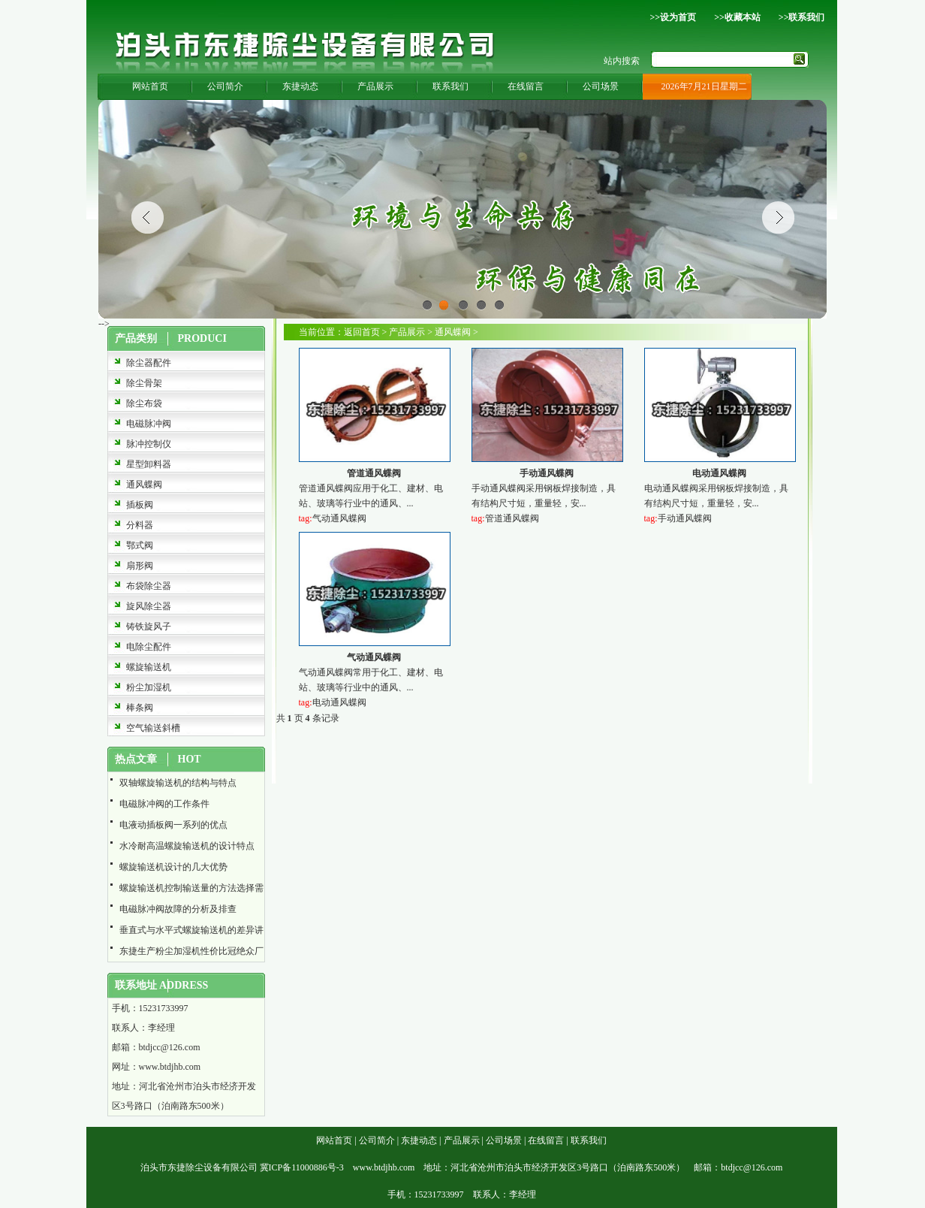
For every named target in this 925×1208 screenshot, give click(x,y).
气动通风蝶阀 (339, 518)
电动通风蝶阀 (719, 473)
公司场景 (601, 86)
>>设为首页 (672, 17)
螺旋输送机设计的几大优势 (173, 867)
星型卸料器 (148, 464)
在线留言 (526, 86)
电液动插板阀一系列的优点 (173, 825)
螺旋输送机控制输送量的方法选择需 (191, 888)
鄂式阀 (139, 545)
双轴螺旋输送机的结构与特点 (178, 783)
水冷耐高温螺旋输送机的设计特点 (187, 846)
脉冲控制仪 (148, 444)
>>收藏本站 (737, 17)
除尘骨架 (144, 383)
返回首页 (362, 332)
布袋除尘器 (148, 586)
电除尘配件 (148, 647)
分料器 (139, 525)
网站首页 (150, 86)
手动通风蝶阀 (547, 473)
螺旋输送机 (148, 667)
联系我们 (450, 86)
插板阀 (139, 505)
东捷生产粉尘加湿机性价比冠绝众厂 (191, 951)
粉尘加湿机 (148, 687)
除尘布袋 (144, 403)
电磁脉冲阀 (148, 423)
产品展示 (375, 86)
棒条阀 (139, 707)
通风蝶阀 (144, 484)
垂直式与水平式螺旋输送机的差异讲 (191, 930)
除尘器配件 (148, 363)
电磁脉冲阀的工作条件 (164, 804)
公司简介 (225, 86)
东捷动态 (300, 86)
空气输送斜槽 (153, 728)
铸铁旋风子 (148, 626)
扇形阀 (139, 565)
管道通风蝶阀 (374, 473)
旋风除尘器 (148, 606)
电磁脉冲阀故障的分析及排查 (178, 909)
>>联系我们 (802, 17)
